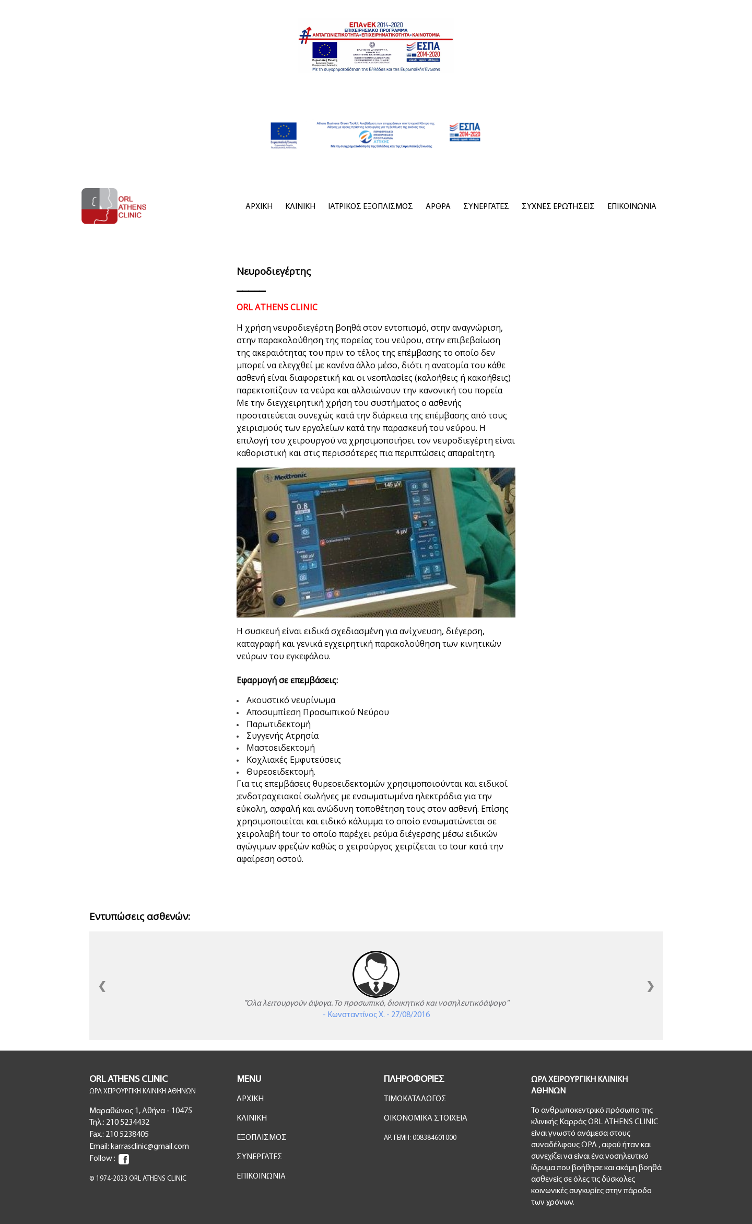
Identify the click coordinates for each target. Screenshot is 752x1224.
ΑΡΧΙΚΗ (259, 207)
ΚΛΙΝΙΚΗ (300, 207)
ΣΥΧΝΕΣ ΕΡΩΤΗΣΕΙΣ (558, 207)
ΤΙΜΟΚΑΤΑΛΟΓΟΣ (415, 1099)
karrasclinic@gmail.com (150, 1147)
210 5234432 (127, 1122)
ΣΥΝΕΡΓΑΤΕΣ (486, 207)
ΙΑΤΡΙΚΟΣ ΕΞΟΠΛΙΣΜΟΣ (370, 207)
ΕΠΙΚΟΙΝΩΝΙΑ (631, 207)
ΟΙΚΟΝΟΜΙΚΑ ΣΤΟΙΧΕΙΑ (425, 1118)
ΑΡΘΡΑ (438, 207)
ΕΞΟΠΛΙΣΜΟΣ (262, 1138)
